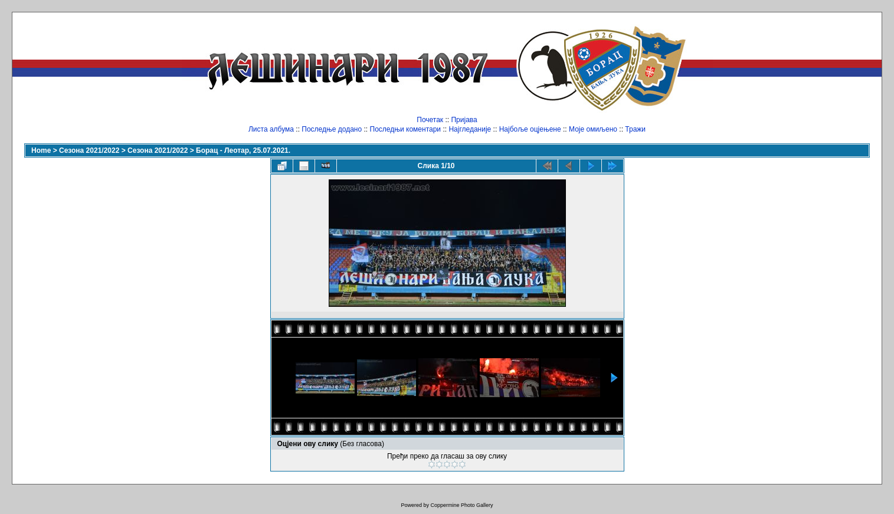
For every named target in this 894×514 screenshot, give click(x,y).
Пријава (464, 120)
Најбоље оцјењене (530, 129)
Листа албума (271, 129)
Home (41, 150)
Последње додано (332, 129)
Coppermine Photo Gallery (461, 505)
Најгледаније (469, 129)
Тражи (635, 129)
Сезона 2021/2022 (89, 150)
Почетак (430, 120)
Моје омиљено (593, 129)
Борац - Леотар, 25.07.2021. (243, 150)
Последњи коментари (405, 129)
